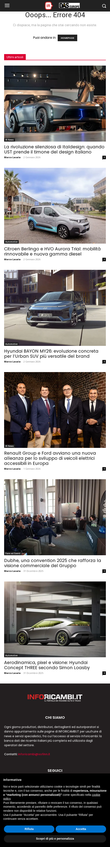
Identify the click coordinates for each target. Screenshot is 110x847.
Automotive (11, 241)
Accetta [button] (81, 829)
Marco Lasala (12, 157)
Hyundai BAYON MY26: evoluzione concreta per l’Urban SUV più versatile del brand (51, 353)
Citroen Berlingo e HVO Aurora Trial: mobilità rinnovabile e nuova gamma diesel (52, 251)
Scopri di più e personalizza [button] (55, 838)
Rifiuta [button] (29, 829)
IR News (9, 139)
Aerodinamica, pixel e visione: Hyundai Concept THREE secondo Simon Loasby (47, 665)
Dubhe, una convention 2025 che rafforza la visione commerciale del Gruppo (52, 563)
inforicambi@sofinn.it (34, 754)
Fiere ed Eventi (12, 553)
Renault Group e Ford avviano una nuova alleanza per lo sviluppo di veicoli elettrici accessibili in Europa (50, 458)
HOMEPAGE (67, 38)
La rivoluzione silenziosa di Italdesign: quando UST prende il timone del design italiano (54, 149)
